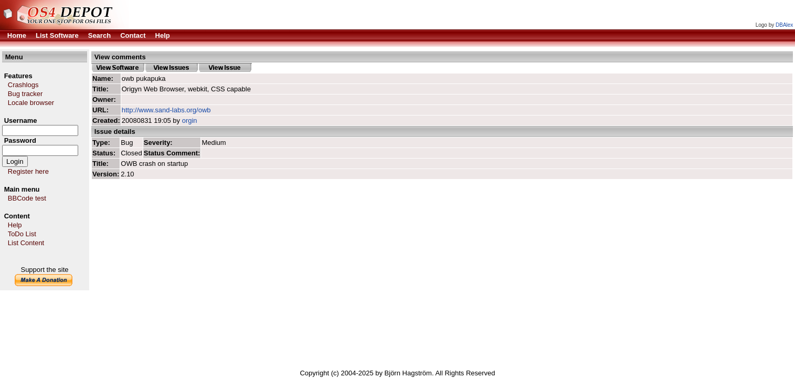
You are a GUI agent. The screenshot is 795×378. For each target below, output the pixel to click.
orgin (189, 120)
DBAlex (784, 25)
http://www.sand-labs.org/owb (166, 110)
